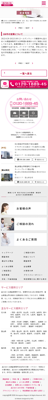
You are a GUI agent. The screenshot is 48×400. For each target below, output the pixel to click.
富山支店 (5, 170)
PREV (18, 28)
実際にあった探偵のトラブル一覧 (27, 385)
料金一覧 (16, 379)
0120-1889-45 (24, 182)
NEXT (29, 28)
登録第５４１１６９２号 (24, 137)
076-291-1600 (24, 159)
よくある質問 (7, 266)
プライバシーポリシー (33, 275)
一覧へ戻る (26, 73)
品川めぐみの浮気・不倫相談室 (22, 387)
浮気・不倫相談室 (9, 279)
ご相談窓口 (6, 271)
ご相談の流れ (29, 252)
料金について (29, 257)
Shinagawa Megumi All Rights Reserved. (29, 395)
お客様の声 (28, 271)
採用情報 (5, 275)
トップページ (7, 252)
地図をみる (40, 159)
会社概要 (27, 266)
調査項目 (5, 257)
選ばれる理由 (7, 261)
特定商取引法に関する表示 (35, 279)
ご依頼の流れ (37, 379)
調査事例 (27, 261)
